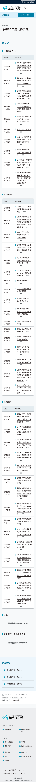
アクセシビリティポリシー (10, 774)
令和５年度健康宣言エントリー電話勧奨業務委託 (24, 273)
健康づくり (8, 746)
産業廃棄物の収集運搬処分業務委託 (24, 339)
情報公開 (7, 752)
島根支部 (5, 15)
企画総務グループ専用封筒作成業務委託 (24, 362)
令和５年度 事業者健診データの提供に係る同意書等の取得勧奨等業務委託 (24, 600)
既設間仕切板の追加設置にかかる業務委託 (24, 152)
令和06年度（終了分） (15, 677)
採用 (6, 756)
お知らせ (24, 752)
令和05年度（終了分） (15, 684)
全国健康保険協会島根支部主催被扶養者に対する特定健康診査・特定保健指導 (24, 559)
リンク (4, 770)
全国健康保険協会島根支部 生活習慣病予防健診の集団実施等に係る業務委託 (24, 493)
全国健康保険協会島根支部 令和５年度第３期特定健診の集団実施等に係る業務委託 (24, 508)
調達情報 (6, 662)
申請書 (23, 742)
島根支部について (17, 697)
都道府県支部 (23, 695)
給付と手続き (9, 742)
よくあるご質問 (26, 756)
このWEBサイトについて (16, 770)
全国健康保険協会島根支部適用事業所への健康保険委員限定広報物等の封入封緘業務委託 (24, 222)
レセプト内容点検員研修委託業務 (24, 291)
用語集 (7, 760)
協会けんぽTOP (9, 695)
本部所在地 (8, 729)
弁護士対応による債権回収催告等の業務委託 (24, 209)
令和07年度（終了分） (15, 670)
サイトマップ (25, 774)
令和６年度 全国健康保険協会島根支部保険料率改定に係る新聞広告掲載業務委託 (24, 68)
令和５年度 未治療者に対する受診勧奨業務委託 (24, 480)
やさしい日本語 (29, 2)
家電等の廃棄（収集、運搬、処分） (23, 301)
